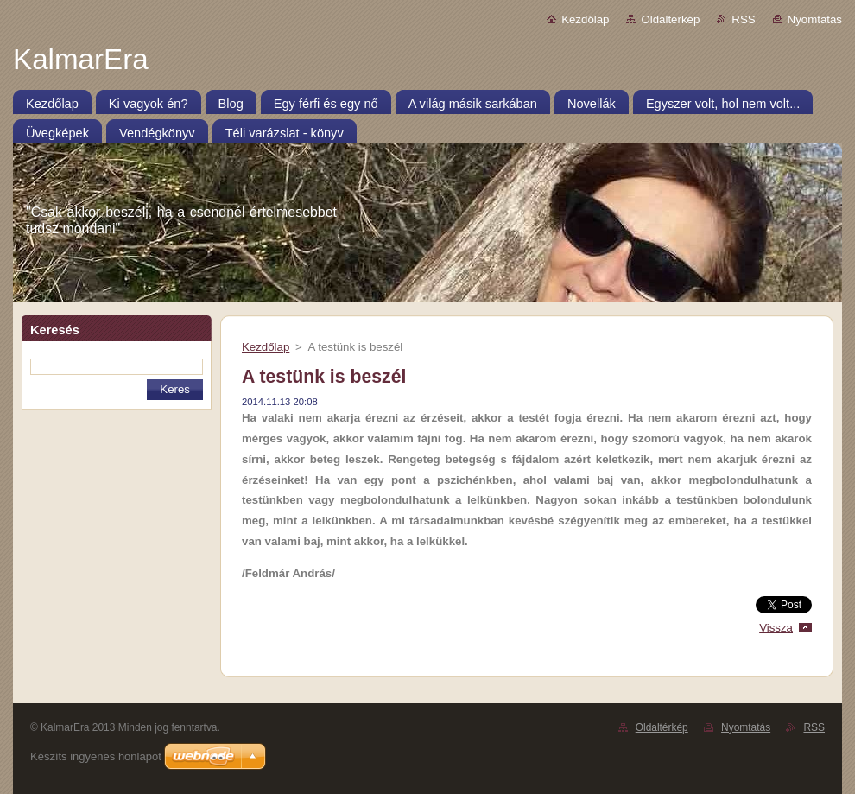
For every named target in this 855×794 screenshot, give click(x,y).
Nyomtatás (815, 19)
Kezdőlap (585, 19)
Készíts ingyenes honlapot (96, 756)
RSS (743, 19)
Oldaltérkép (670, 19)
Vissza (776, 627)
